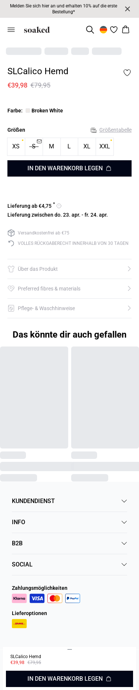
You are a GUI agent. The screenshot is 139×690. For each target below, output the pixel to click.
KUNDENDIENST (69, 501)
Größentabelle (111, 130)
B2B (69, 543)
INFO (69, 522)
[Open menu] (11, 30)
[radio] (16, 146)
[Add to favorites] (127, 72)
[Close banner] (127, 8)
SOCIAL (69, 564)
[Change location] (103, 30)
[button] (69, 269)
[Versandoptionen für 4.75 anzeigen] (34, 206)
